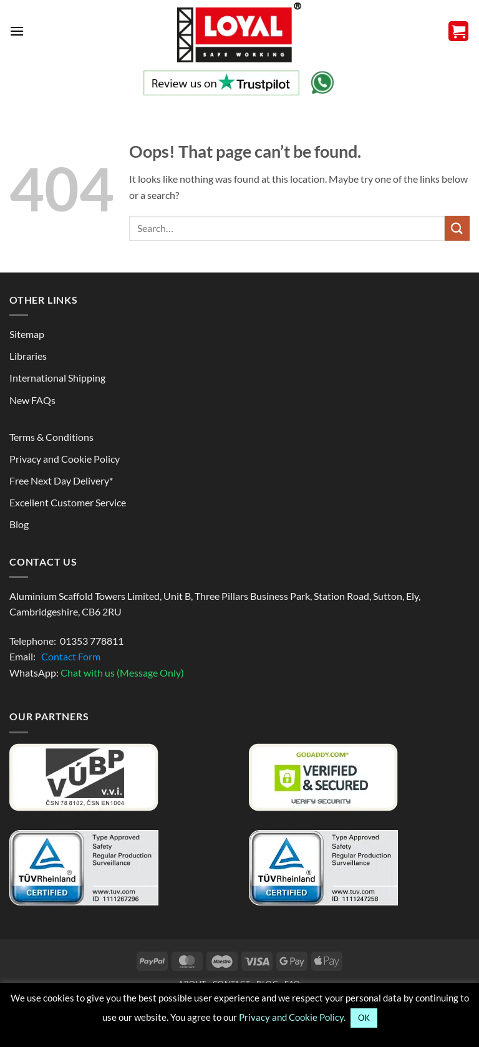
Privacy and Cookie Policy (64, 459)
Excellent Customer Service (67, 502)
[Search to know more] (457, 228)
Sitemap (26, 334)
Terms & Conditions (51, 437)
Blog (19, 524)
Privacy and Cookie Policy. (292, 1017)
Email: (54, 656)
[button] (16, 31)
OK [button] (364, 1018)
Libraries (28, 356)
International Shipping (57, 378)
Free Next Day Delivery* (61, 480)
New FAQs (32, 400)
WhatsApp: (96, 672)
